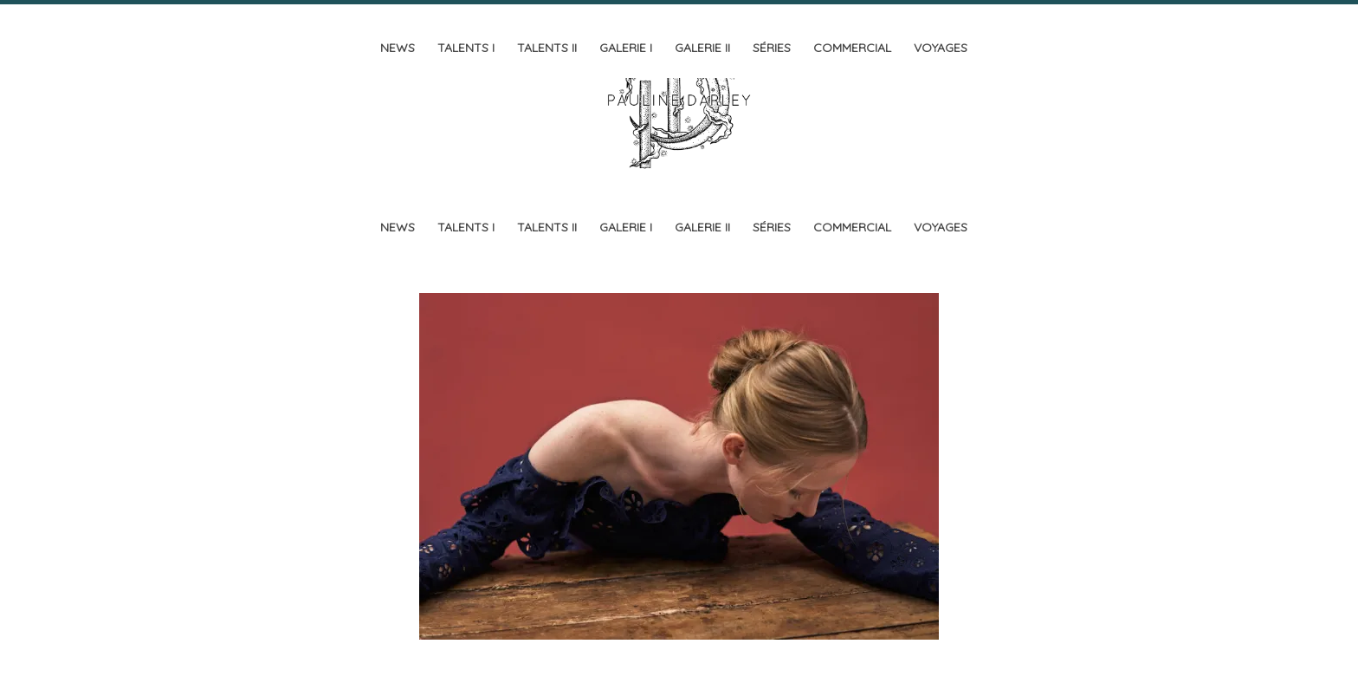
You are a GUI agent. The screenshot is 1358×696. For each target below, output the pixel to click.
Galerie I (625, 47)
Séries (772, 47)
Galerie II (702, 47)
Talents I (466, 47)
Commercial (852, 47)
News (397, 47)
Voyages (940, 47)
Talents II (547, 47)
